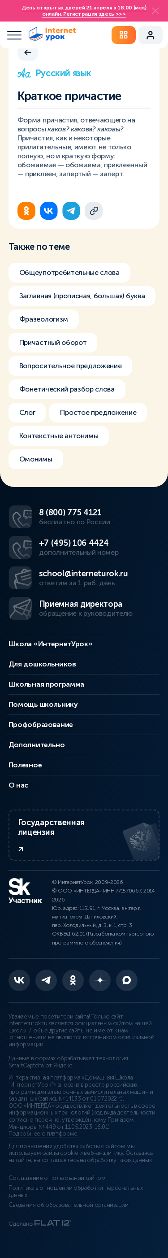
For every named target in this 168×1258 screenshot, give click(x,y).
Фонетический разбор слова (67, 389)
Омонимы (35, 459)
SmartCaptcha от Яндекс (40, 1065)
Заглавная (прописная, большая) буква (82, 296)
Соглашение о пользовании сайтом (57, 1178)
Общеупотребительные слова (69, 272)
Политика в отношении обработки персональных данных (76, 1191)
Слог (27, 412)
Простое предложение (98, 412)
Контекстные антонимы (59, 436)
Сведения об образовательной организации (69, 1205)
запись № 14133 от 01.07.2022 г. (80, 1099)
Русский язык (54, 73)
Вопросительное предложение (70, 366)
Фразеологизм (43, 319)
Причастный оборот (53, 342)
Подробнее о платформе (43, 1134)
